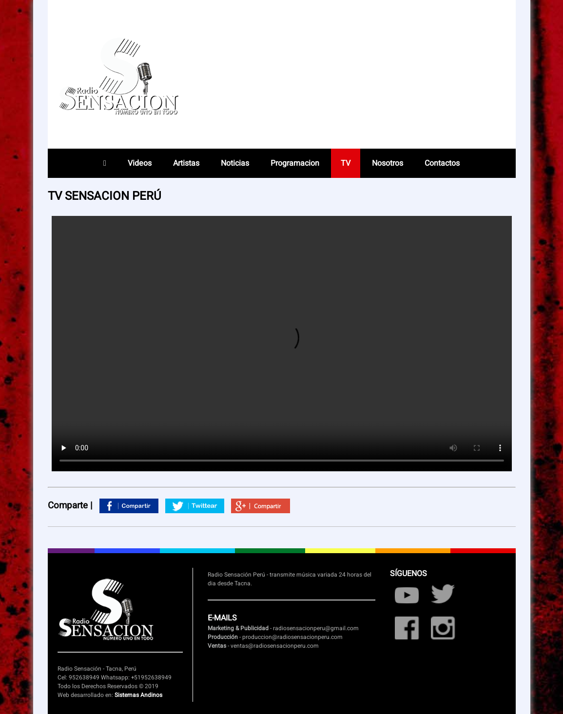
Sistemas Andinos (138, 695)
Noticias (235, 163)
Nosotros (387, 163)
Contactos (442, 163)
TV (345, 163)
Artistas (186, 163)
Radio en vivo (444, 80)
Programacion (295, 163)
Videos (140, 163)
